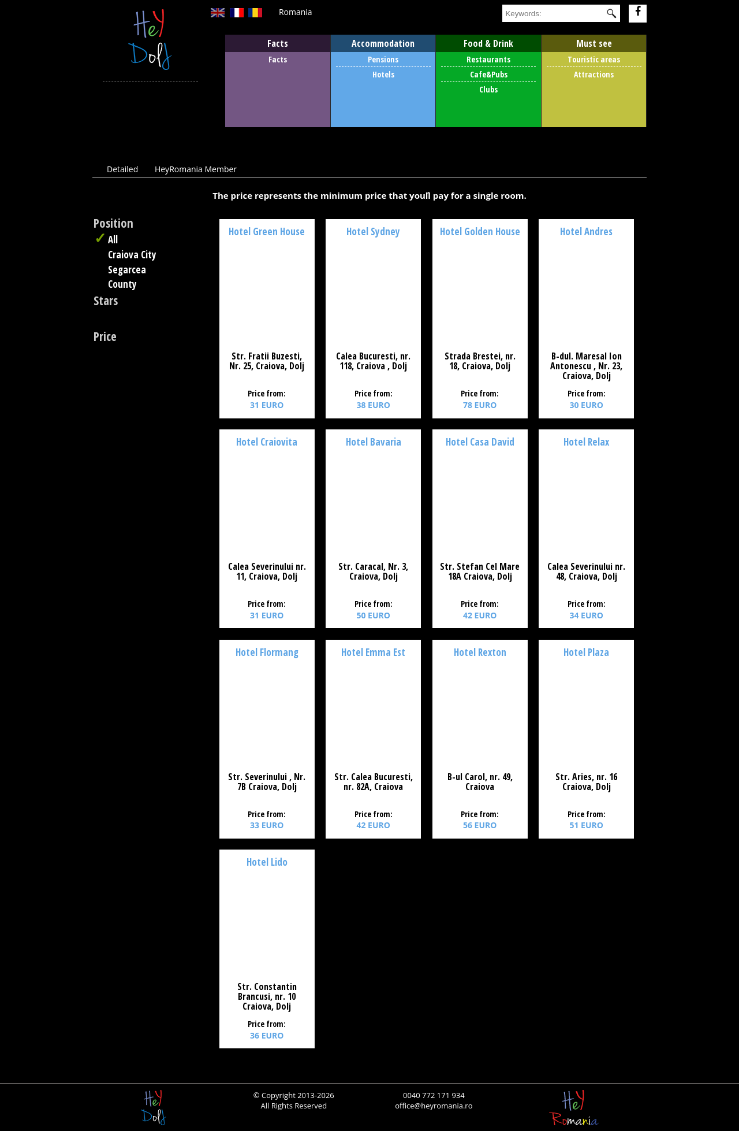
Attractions (594, 74)
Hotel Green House (267, 231)
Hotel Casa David (480, 442)
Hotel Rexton (480, 652)
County (122, 284)
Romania (295, 11)
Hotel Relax (586, 442)
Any (126, 301)
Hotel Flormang (267, 652)
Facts (277, 59)
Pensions (383, 59)
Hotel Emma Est (373, 652)
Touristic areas (594, 59)
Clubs (488, 89)
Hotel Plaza (586, 652)
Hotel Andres (586, 231)
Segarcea (127, 269)
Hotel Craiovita (266, 442)
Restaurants (488, 59)
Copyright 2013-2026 (297, 1095)
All (113, 239)
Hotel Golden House (480, 231)
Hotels (383, 74)
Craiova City (132, 254)
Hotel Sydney (373, 231)
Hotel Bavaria (373, 442)
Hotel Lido (267, 862)
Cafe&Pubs (488, 74)
